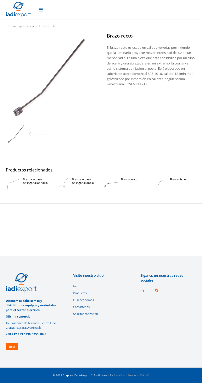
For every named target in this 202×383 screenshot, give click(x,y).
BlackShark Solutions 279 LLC (131, 375)
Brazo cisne (178, 179)
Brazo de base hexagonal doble (83, 181)
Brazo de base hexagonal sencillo (35, 181)
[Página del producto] (13, 185)
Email (12, 346)
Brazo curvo (129, 179)
